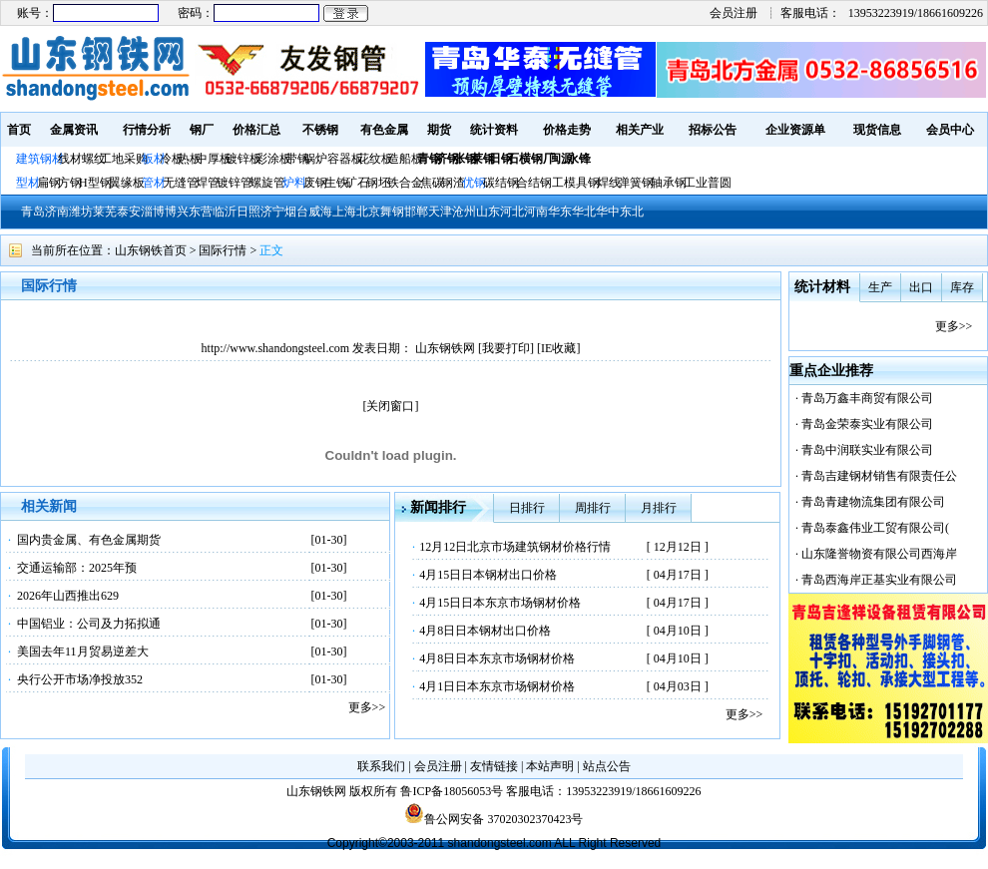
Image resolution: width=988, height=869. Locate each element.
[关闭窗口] (391, 406)
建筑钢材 (40, 159)
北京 (368, 211)
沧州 (464, 211)
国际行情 (223, 250)
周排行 (593, 508)
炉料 (294, 183)
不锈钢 (320, 130)
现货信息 (877, 130)
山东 (488, 211)
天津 (440, 211)
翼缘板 (127, 183)
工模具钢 (574, 183)
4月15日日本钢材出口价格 (488, 575)
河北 (512, 211)
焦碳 (432, 183)
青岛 (33, 211)
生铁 (336, 183)
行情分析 (147, 130)
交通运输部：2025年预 (77, 568)
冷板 (172, 159)
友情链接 (494, 766)
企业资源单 (795, 130)
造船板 (405, 159)
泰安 (129, 211)
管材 (154, 183)
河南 (536, 211)
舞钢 (392, 211)
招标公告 (713, 130)
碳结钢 (501, 183)
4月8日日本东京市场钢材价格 (497, 658)
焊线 (609, 183)
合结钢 (534, 183)
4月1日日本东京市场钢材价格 (497, 686)
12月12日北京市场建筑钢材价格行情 (515, 547)
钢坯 (378, 183)
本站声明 (550, 766)
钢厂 (202, 130)
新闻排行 (438, 507)
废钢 (315, 183)
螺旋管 (267, 183)
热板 (190, 159)
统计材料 (822, 286)
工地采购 (124, 159)
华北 (584, 211)
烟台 (296, 211)
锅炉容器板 (333, 159)
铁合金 (405, 183)
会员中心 (950, 130)
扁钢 (49, 183)
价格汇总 (256, 130)
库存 (962, 287)
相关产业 (640, 130)
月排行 (659, 508)
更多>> (367, 707)
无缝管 (181, 183)
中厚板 (214, 159)
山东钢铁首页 (151, 250)
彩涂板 (273, 159)
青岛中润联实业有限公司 (867, 450)
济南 (57, 211)
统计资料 (494, 130)
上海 (344, 211)
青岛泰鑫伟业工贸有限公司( (875, 528)
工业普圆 (708, 183)
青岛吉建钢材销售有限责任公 (879, 476)
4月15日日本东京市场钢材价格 (500, 603)
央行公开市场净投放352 (80, 679)
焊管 (208, 183)
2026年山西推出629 (68, 596)
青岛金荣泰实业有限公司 (867, 424)
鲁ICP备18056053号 (451, 791)
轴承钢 (669, 183)
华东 (560, 211)
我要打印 (506, 348)
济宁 (272, 211)
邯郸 (416, 211)
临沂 (225, 211)
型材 (28, 183)
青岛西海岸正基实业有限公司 (879, 580)
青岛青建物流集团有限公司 (873, 502)
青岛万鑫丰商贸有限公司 (867, 398)
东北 (632, 211)
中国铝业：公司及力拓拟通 (89, 624)
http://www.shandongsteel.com (276, 348)
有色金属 (384, 130)
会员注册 (733, 13)
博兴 (177, 211)
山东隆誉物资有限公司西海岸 (879, 554)
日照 (248, 211)
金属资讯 (74, 130)
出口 (921, 287)
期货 (439, 130)
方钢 (70, 183)
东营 (201, 211)
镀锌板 (243, 159)
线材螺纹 (82, 159)
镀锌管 (234, 183)
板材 (154, 159)
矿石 (357, 183)
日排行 (527, 508)
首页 (19, 130)
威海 (320, 211)
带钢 (297, 159)
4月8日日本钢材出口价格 (485, 631)
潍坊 (81, 211)
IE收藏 (558, 348)
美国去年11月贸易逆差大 (83, 651)
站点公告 (607, 766)
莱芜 (105, 211)
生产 (880, 287)
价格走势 (567, 130)
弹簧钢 (636, 183)
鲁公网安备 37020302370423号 (493, 819)
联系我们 (381, 766)
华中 (608, 211)
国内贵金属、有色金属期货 (89, 540)
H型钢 (95, 183)
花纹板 (375, 159)
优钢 (474, 183)
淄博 (153, 211)
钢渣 (453, 183)
